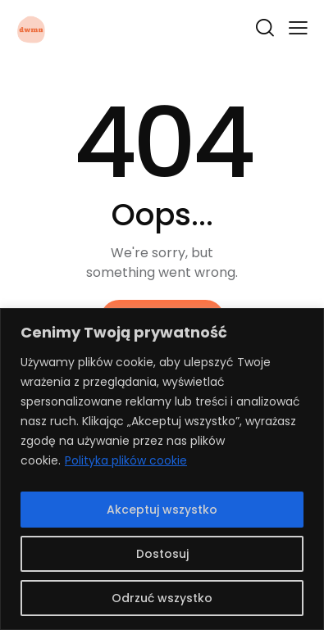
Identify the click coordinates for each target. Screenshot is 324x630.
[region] (162, 469)
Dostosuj (162, 554)
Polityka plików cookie (126, 460)
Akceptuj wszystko (162, 509)
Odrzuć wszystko (162, 598)
